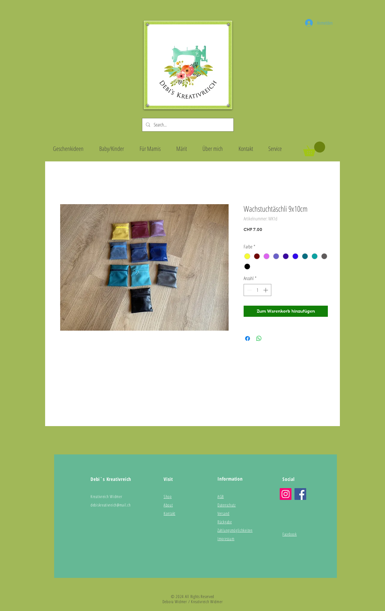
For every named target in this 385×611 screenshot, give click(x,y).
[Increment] (266, 290)
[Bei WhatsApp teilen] (259, 338)
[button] (314, 149)
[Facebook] (300, 494)
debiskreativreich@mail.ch (111, 505)
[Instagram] (285, 494)
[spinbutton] (257, 290)
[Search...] (187, 124)
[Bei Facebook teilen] (247, 338)
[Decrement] (249, 290)
